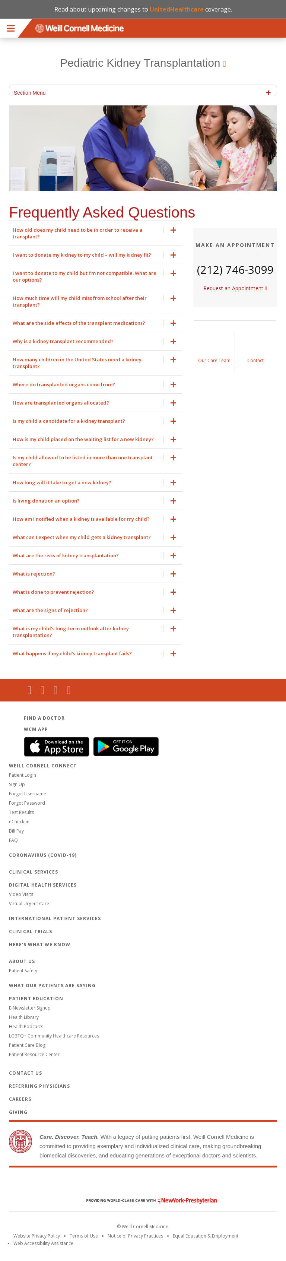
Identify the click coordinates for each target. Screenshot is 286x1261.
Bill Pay (16, 831)
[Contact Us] (255, 352)
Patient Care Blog (27, 1045)
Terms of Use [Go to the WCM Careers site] (84, 1236)
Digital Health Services (43, 885)
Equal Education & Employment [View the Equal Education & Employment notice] (205, 1236)
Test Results (21, 812)
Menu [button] (10, 28)
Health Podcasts (26, 1026)
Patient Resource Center (34, 1054)
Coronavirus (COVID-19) (43, 855)
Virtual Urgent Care (29, 903)
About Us (22, 961)
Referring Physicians (39, 1086)
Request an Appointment (233, 288)
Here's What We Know (39, 944)
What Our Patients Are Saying (52, 985)
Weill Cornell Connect (43, 766)
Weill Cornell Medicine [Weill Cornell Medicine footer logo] (143, 1184)
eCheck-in (19, 821)
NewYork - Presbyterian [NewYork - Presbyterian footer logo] (146, 1200)
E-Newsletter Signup (30, 1008)
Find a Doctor (44, 718)
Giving (18, 1112)
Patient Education (36, 998)
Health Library (24, 1017)
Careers (20, 1099)
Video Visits (21, 894)
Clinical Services (33, 872)
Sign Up (17, 784)
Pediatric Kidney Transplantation (140, 63)
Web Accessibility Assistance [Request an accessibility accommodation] (43, 1243)
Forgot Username (27, 793)
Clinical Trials (30, 931)
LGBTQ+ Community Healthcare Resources (54, 1036)
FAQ (13, 840)
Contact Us (25, 1073)
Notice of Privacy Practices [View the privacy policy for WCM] (135, 1236)
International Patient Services (55, 918)
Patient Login (22, 775)
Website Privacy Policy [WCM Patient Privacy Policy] (36, 1236)
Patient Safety (23, 970)
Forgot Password (27, 803)
